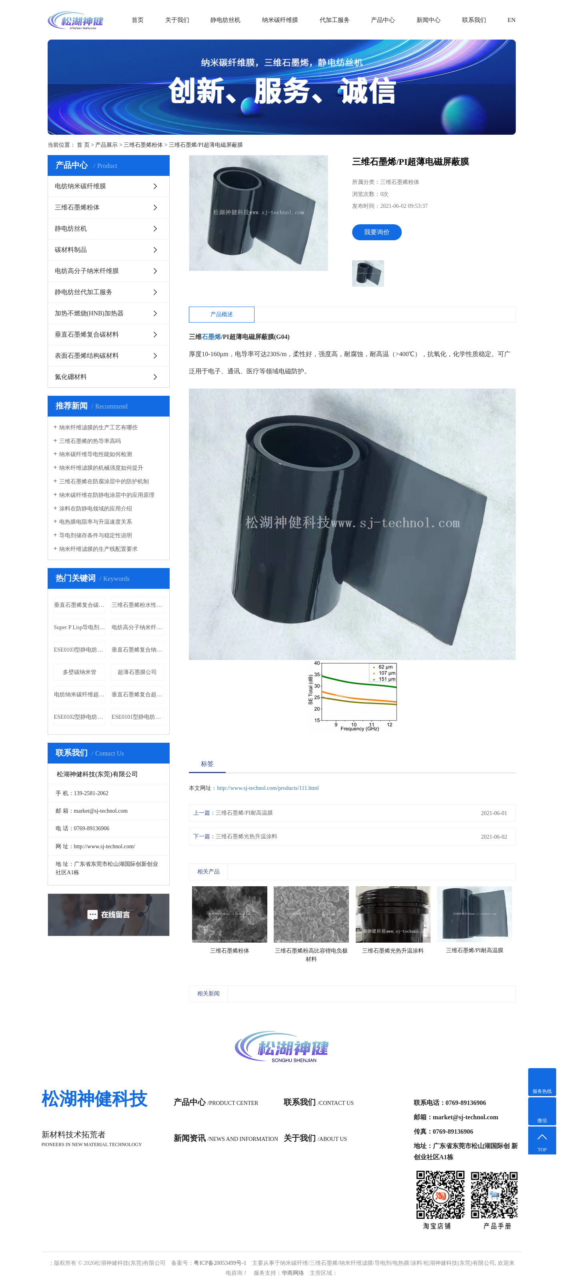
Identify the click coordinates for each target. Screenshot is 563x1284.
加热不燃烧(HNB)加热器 (89, 313)
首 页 (83, 145)
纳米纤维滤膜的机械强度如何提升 (101, 468)
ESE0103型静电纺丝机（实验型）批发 (80, 650)
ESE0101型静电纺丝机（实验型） (138, 717)
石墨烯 (211, 336)
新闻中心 (429, 20)
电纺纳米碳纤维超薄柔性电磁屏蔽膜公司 (80, 695)
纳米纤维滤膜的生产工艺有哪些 (98, 428)
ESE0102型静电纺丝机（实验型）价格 (80, 717)
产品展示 (106, 145)
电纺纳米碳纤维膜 (80, 186)
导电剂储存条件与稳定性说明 (95, 535)
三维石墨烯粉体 (143, 145)
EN (511, 20)
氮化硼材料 (71, 376)
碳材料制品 (71, 249)
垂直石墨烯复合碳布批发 (80, 605)
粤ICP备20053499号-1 (220, 1263)
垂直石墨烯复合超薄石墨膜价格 (138, 695)
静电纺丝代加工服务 (83, 292)
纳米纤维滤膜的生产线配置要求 (98, 549)
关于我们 (177, 20)
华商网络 (293, 1273)
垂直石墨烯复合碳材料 (87, 334)
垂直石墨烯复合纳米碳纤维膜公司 (138, 650)
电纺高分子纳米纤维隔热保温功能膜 (138, 627)
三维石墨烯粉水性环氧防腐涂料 (138, 605)
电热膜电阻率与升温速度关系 (95, 522)
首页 (138, 20)
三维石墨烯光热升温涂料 (246, 836)
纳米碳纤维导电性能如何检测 (95, 454)
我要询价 (377, 232)
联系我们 (474, 20)
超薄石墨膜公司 (137, 672)
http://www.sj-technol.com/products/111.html (268, 788)
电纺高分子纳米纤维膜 (87, 270)
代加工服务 (335, 20)
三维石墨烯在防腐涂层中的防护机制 (104, 481)
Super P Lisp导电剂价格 (80, 627)
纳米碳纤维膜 (280, 20)
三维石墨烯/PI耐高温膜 (244, 813)
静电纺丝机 (225, 20)
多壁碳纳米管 (79, 672)
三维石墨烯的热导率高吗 (90, 441)
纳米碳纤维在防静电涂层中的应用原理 (106, 495)
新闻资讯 (226, 1138)
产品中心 (383, 20)
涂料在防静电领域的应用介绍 (95, 509)
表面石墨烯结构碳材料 (87, 355)
